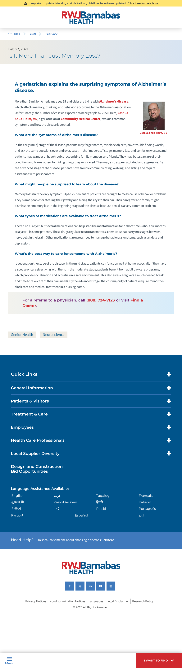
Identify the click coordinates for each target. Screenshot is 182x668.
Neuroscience (54, 334)
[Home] (91, 17)
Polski (101, 509)
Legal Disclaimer (118, 601)
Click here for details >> (143, 3)
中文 (57, 509)
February (51, 33)
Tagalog (103, 496)
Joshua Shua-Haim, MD (153, 133)
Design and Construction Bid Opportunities (37, 469)
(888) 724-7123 (100, 300)
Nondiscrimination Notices (67, 601)
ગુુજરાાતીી (17, 502)
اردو (141, 515)
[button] (159, 660)
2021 (33, 33)
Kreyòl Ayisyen (65, 502)
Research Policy (142, 601)
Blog (17, 33)
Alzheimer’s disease (113, 101)
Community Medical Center (80, 118)
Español (81, 515)
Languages (96, 601)
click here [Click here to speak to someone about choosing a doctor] (107, 540)
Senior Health (22, 334)
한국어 (16, 509)
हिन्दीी (99, 502)
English (17, 496)
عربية (57, 496)
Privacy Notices (35, 601)
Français (145, 496)
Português (147, 509)
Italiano (145, 502)
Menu (9, 661)
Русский (17, 515)
